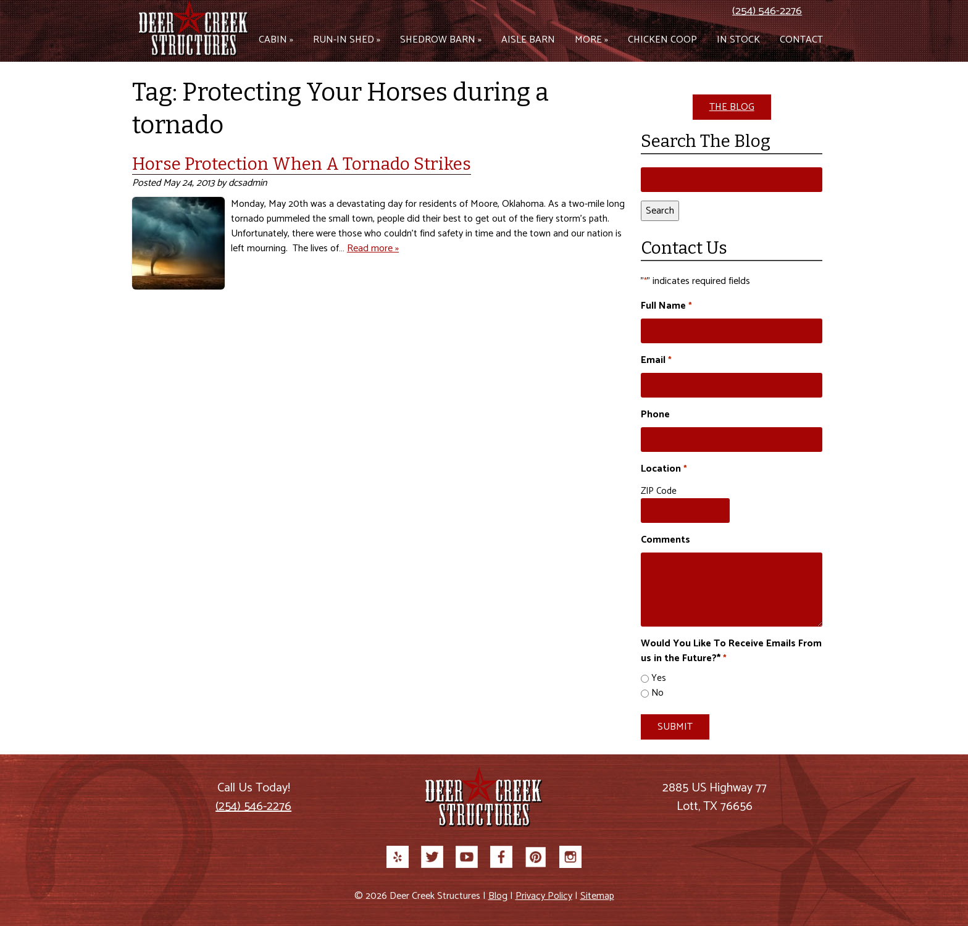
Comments (665, 540)
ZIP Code (659, 491)
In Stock (738, 39)
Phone (655, 414)
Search (660, 210)
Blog (497, 896)
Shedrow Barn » (441, 39)
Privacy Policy (543, 896)
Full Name (666, 306)
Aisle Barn (528, 39)
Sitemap (597, 896)
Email (656, 360)
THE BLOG (731, 107)
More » (591, 39)
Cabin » (276, 39)
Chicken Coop (662, 39)
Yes (658, 679)
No (657, 693)
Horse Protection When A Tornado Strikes (301, 164)
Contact (801, 39)
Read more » (373, 248)
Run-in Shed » (346, 39)
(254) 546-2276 (767, 11)
